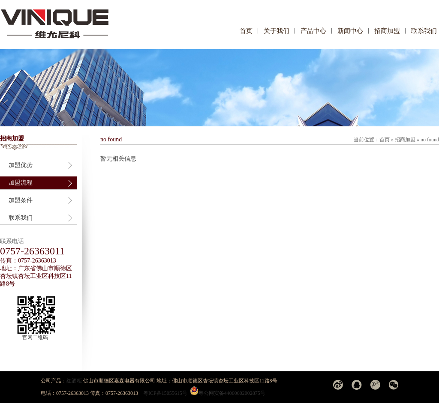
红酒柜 (74, 381)
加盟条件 (21, 200)
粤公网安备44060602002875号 (231, 393)
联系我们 (424, 30)
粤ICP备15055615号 (165, 393)
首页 (246, 30)
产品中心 (313, 30)
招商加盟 (387, 30)
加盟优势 (21, 165)
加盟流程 (21, 182)
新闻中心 (350, 30)
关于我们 (276, 30)
